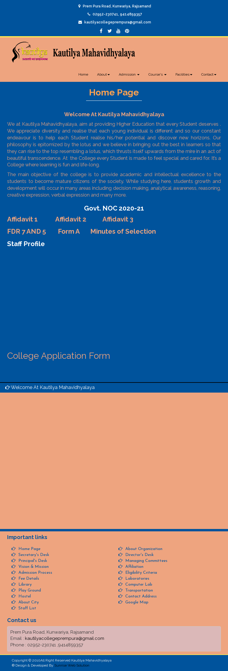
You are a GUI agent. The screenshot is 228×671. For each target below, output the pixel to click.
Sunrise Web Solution (71, 665)
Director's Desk (139, 555)
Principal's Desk (32, 561)
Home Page (28, 549)
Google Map (136, 602)
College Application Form (58, 355)
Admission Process (34, 572)
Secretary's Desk (33, 555)
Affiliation (133, 567)
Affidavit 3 (117, 219)
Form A (69, 231)
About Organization (143, 549)
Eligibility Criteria (140, 572)
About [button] (103, 74)
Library (24, 584)
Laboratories (136, 578)
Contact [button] (208, 74)
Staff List (26, 608)
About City (28, 602)
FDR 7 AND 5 (26, 231)
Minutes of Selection (123, 231)
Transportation (138, 590)
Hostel (24, 596)
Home (83, 74)
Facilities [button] (183, 74)
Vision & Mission (33, 567)
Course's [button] (157, 74)
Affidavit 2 (71, 219)
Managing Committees (145, 561)
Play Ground (29, 590)
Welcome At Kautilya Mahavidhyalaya (53, 387)
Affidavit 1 (22, 219)
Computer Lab (138, 584)
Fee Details (28, 578)
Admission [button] (129, 74)
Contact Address (140, 596)
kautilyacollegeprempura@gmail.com (117, 22)
